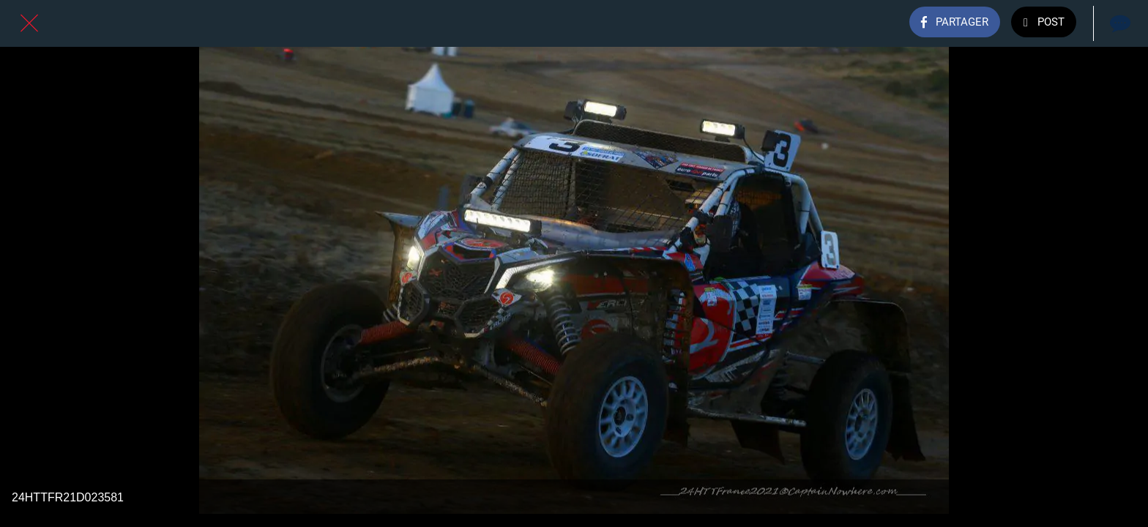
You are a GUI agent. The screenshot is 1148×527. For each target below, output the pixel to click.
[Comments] (1118, 23)
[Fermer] (29, 23)
